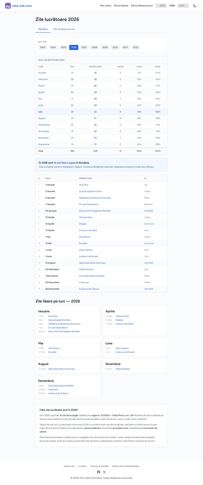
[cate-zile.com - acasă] (18, 6)
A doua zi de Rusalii (88, 256)
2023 (42, 47)
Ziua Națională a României (92, 276)
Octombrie (43, 131)
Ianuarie (42, 72)
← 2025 (161, 5)
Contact (82, 466)
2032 (135, 47)
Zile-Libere (105, 5)
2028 (94, 47)
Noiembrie (43, 137)
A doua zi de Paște (88, 230)
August (41, 118)
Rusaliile (83, 243)
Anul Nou (83, 184)
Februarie (43, 79)
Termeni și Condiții (99, 466)
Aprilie (41, 92)
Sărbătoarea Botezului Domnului (95, 197)
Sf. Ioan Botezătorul (89, 204)
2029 (105, 47)
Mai (40, 98)
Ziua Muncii (85, 237)
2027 (84, 47)
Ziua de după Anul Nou (90, 191)
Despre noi (69, 466)
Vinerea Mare (85, 217)
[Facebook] (98, 472)
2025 (63, 47)
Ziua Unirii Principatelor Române (95, 210)
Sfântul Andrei (86, 269)
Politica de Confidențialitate (125, 466)
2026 (172, 5)
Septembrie (44, 124)
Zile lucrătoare (121, 5)
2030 (115, 47)
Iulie (40, 111)
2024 (53, 47)
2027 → (183, 5)
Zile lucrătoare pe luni (142, 5)
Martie (41, 85)
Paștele (82, 224)
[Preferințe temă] (195, 6)
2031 (125, 47)
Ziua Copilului (85, 250)
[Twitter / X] (104, 472)
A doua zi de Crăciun (89, 289)
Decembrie (43, 144)
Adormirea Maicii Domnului (92, 263)
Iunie (40, 105)
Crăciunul (84, 282)
